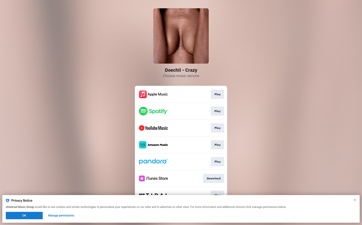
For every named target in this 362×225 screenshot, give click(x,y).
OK (24, 215)
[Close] (355, 200)
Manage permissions (61, 215)
